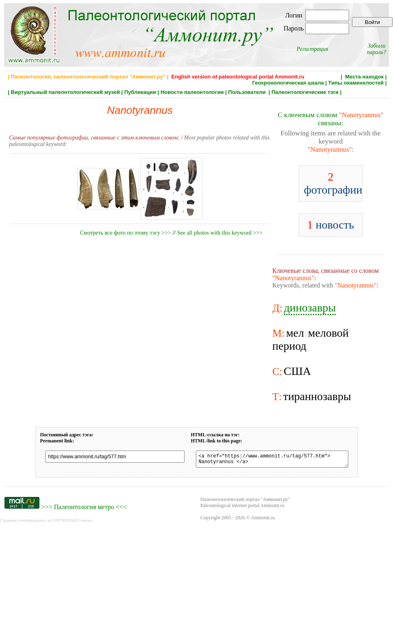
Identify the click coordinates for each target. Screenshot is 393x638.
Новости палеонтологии (192, 92)
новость (330, 224)
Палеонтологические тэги (305, 92)
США (297, 371)
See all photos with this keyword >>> (220, 233)
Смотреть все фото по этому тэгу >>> (125, 233)
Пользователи (247, 92)
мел (295, 333)
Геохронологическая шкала (288, 83)
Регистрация (312, 49)
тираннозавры (317, 396)
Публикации (140, 92)
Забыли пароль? (376, 49)
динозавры (310, 307)
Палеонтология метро (84, 509)
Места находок (364, 77)
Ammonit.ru (263, 520)
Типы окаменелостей (356, 83)
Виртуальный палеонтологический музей (65, 92)
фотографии (333, 183)
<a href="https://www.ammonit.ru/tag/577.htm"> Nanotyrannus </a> (272, 460)
